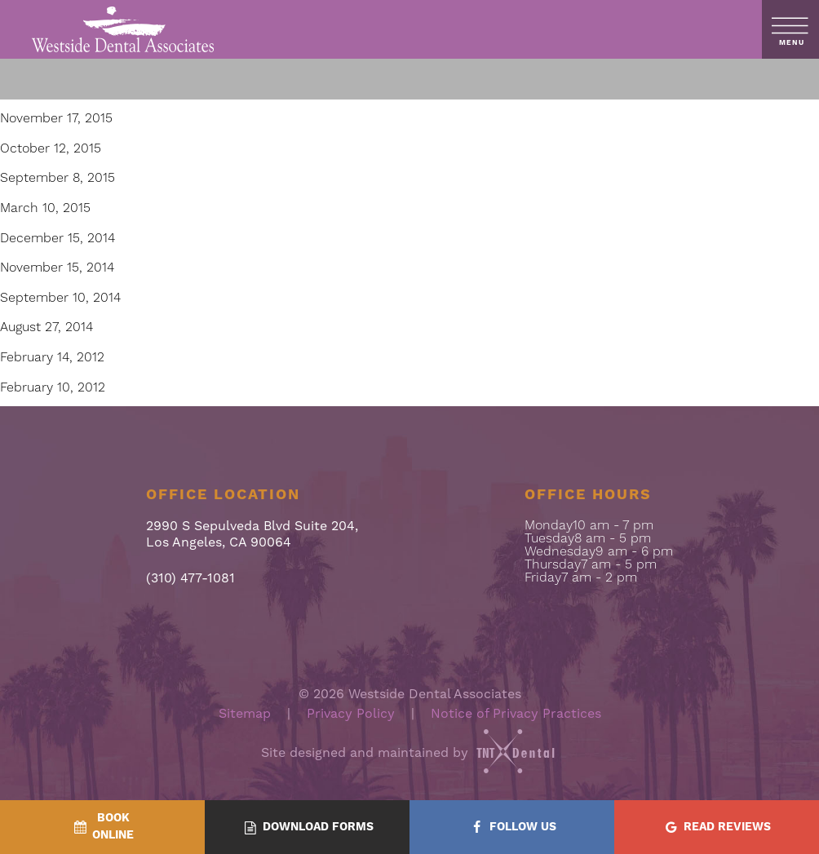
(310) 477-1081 (190, 578)
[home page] (123, 29)
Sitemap (245, 714)
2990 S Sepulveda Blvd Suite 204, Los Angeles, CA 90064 (252, 534)
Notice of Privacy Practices (516, 714)
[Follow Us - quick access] (512, 827)
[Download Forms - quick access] (307, 827)
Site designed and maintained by (409, 753)
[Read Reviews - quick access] (716, 827)
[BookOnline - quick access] (102, 827)
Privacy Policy (351, 714)
